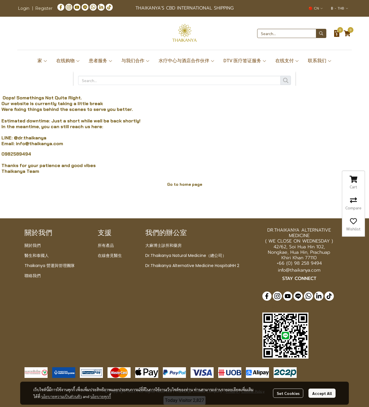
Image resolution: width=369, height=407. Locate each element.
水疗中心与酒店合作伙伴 (187, 60)
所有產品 (106, 245)
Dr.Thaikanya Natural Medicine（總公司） (185, 255)
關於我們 (33, 245)
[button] (315, 8)
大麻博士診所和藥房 (163, 245)
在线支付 (287, 60)
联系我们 (320, 60)
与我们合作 (135, 60)
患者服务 (101, 60)
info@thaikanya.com (39, 144)
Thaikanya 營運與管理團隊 (50, 265)
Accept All (322, 393)
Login (23, 8)
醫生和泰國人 (37, 255)
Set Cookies (288, 393)
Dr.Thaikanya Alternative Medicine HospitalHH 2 (192, 265)
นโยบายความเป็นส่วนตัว (61, 396)
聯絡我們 (33, 276)
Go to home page (184, 184)
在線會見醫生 (110, 255)
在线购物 (68, 60)
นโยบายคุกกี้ (100, 396)
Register (43, 8)
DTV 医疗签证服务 (245, 60)
